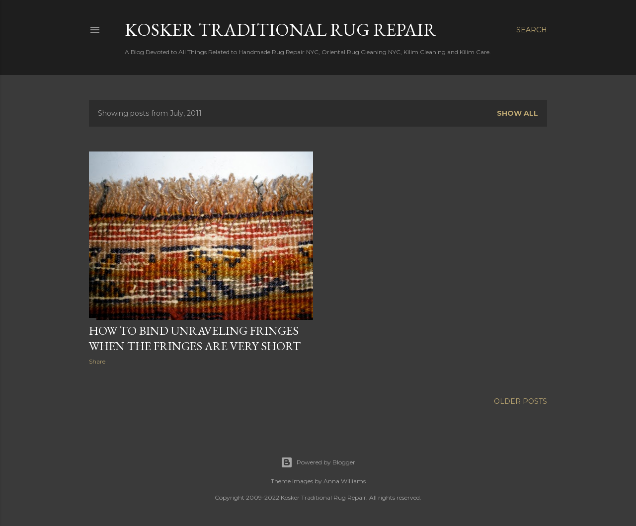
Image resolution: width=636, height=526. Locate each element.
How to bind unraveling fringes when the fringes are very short (195, 338)
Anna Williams (344, 481)
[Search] (531, 30)
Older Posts (520, 401)
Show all (517, 113)
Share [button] (97, 361)
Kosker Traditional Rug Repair (280, 29)
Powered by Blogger (318, 462)
